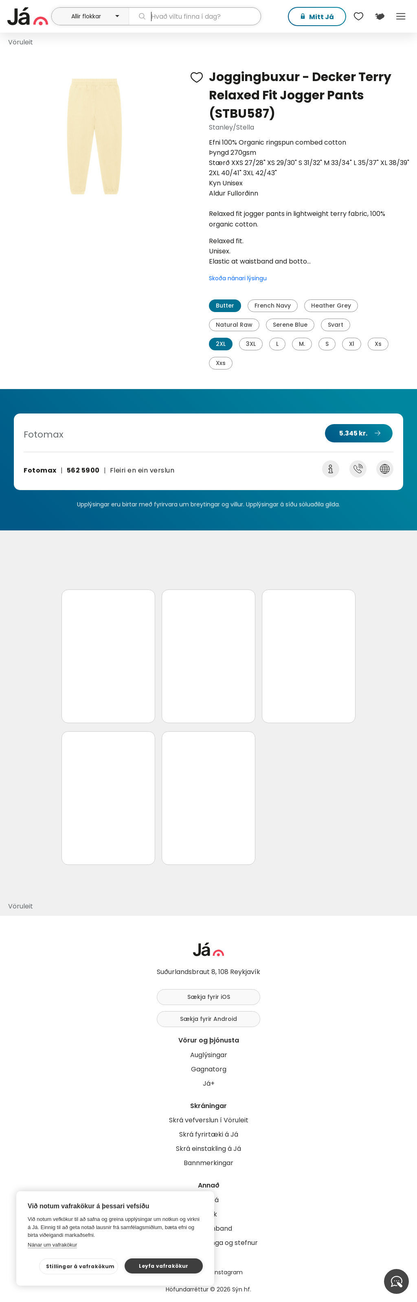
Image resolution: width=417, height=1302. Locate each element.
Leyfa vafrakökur (163, 1265)
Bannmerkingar (208, 1163)
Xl (351, 344)
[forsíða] (28, 16)
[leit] (195, 16)
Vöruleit (20, 42)
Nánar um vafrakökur (52, 1245)
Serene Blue (290, 325)
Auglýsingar (208, 1055)
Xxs (221, 363)
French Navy (273, 305)
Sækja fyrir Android (208, 1019)
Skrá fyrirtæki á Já (208, 1134)
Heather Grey (331, 305)
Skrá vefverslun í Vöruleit (208, 1120)
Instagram (228, 1272)
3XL (251, 344)
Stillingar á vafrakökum (80, 1266)
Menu (401, 16)
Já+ (209, 1083)
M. (302, 344)
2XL (221, 344)
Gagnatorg (208, 1069)
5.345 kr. (353, 433)
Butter (225, 305)
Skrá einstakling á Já (208, 1148)
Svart (335, 325)
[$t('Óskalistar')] (358, 16)
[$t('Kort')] (379, 16)
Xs (378, 344)
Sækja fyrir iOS (208, 997)
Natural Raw (234, 325)
